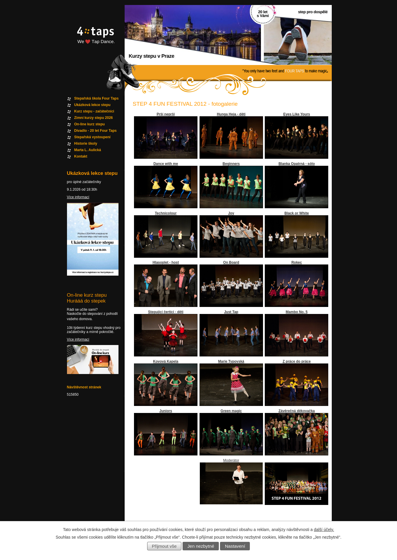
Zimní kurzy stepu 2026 (93, 118)
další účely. (324, 529)
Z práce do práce (297, 361)
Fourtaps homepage (95, 42)
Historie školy (85, 143)
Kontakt (80, 156)
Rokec (296, 262)
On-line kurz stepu (89, 124)
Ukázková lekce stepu (92, 105)
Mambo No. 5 (297, 312)
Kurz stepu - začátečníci (94, 111)
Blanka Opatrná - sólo (297, 164)
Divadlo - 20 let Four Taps (95, 131)
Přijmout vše (164, 546)
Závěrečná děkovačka (297, 411)
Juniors (165, 411)
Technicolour (165, 213)
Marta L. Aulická (87, 150)
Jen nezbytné (200, 546)
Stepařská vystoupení (92, 137)
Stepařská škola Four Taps (96, 98)
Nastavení (235, 546)
